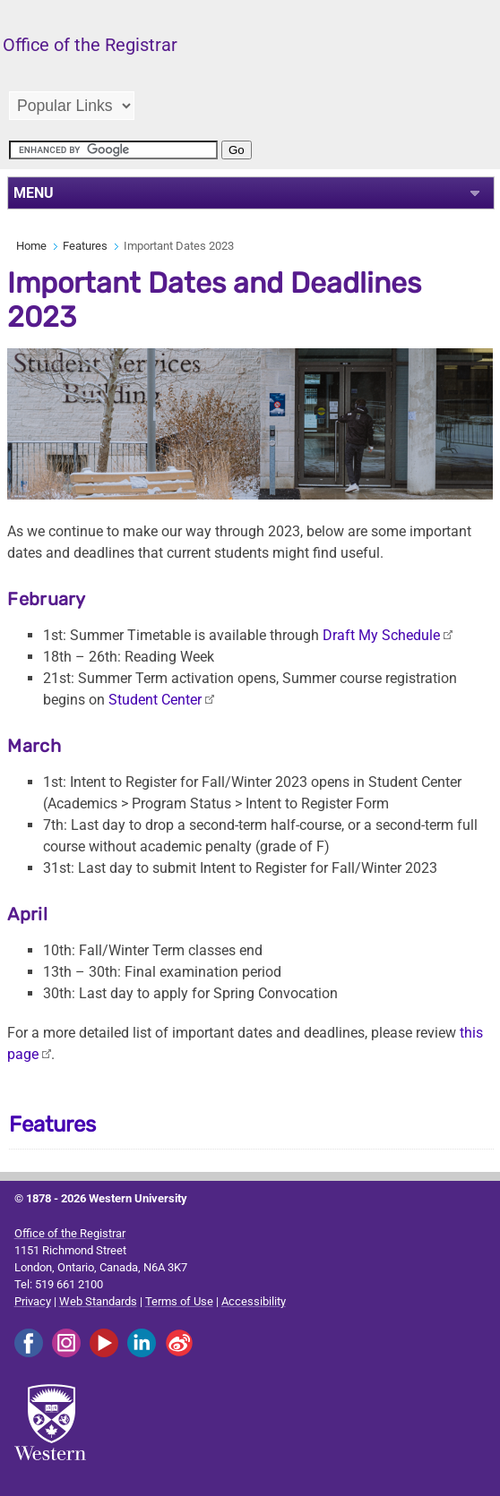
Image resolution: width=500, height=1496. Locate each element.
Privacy (32, 1301)
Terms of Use (179, 1301)
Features (85, 245)
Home (31, 245)
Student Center (155, 699)
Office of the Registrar (69, 1233)
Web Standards (98, 1301)
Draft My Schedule (381, 635)
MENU (33, 192)
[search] (113, 150)
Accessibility (253, 1301)
